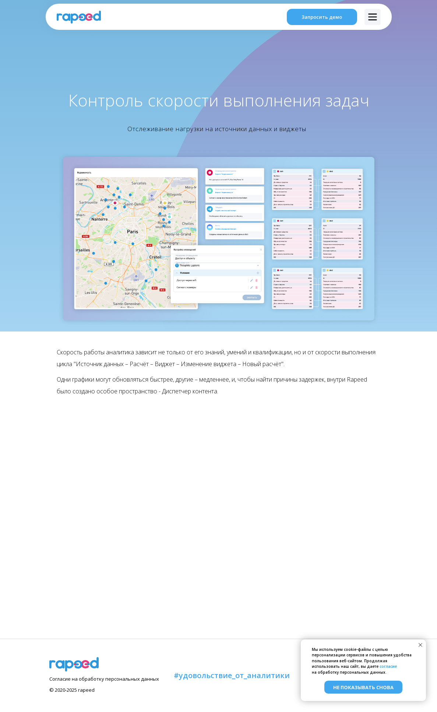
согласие (388, 666)
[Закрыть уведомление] (420, 645)
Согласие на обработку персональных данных (104, 679)
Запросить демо (322, 17)
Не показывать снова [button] (363, 687)
